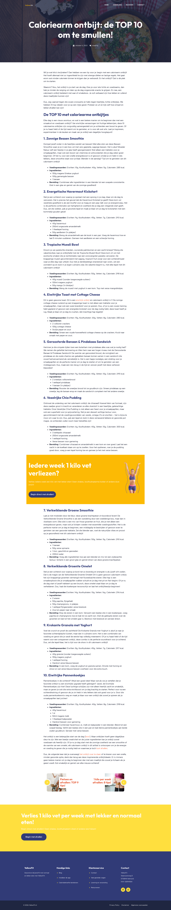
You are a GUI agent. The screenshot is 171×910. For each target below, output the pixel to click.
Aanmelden (117, 5)
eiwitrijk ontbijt (83, 300)
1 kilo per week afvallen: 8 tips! (102, 781)
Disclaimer (125, 905)
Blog (60, 873)
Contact (141, 5)
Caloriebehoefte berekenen (68, 883)
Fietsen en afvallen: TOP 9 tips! (69, 782)
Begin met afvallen (34, 837)
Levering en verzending (99, 883)
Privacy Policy (114, 905)
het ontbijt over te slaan (90, 754)
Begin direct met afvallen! (42, 494)
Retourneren (95, 887)
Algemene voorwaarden (139, 905)
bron (88, 736)
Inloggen (129, 5)
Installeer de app (64, 878)
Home (106, 5)
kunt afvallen (101, 748)
